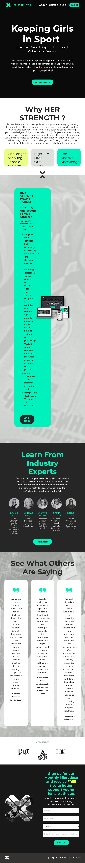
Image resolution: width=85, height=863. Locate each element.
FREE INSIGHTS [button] (42, 82)
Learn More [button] (43, 541)
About (43, 5)
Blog (63, 5)
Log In (74, 5)
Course (53, 5)
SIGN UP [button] (61, 842)
